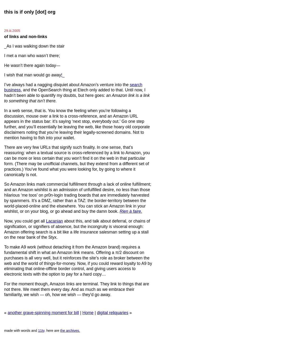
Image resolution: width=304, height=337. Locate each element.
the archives (69, 330)
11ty (41, 330)
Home (88, 312)
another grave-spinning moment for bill (43, 312)
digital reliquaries (112, 312)
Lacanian (54, 221)
